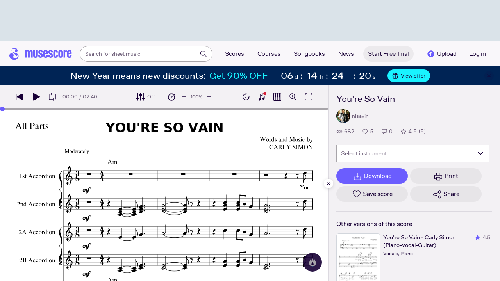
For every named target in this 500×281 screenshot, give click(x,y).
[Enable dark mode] (246, 97)
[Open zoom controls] (293, 97)
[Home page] (40, 54)
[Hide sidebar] (328, 183)
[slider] (2, 109)
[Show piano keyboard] (262, 97)
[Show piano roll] (277, 97)
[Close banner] (489, 75)
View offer (408, 76)
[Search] (203, 53)
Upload (441, 54)
